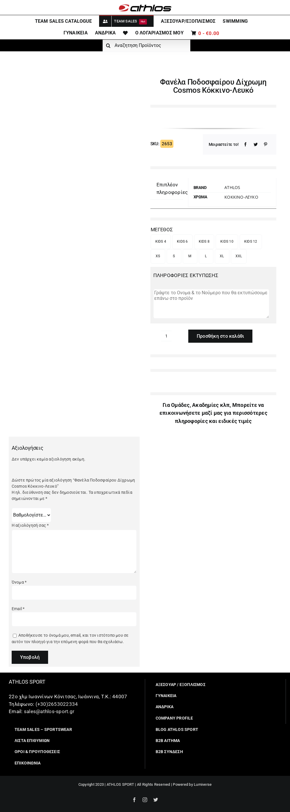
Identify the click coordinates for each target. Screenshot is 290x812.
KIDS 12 (250, 241)
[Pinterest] (265, 144)
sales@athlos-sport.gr (49, 711)
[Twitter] (256, 144)
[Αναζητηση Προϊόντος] (147, 45)
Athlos (232, 187)
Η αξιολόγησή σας (30, 525)
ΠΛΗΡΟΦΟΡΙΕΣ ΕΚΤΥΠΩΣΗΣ (185, 275)
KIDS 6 (182, 241)
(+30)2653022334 (57, 704)
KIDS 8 (204, 241)
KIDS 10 (226, 241)
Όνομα (19, 582)
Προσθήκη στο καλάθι (220, 336)
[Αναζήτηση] (108, 45)
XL (222, 256)
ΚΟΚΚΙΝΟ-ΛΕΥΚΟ (241, 197)
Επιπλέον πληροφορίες (172, 188)
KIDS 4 (160, 241)
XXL (238, 256)
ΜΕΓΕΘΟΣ (162, 229)
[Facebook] (245, 144)
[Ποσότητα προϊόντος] (166, 336)
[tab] (172, 189)
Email (18, 608)
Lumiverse (203, 784)
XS (158, 256)
